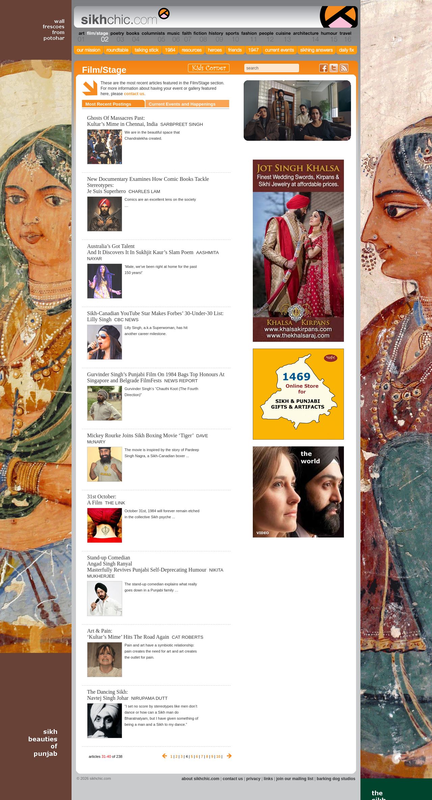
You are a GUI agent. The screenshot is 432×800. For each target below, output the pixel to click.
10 (218, 756)
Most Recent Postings (108, 104)
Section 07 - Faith (186, 37)
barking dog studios (336, 778)
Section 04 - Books (132, 37)
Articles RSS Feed (344, 68)
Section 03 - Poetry (116, 37)
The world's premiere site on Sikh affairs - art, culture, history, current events (124, 17)
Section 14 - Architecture (305, 37)
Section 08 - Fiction (199, 37)
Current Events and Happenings (182, 104)
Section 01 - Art (79, 37)
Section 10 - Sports (232, 37)
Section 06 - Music (173, 37)
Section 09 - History (215, 37)
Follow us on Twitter (333, 68)
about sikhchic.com (200, 778)
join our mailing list (295, 778)
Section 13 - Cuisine (283, 37)
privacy (253, 778)
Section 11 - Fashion (249, 37)
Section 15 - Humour (328, 37)
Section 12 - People (266, 37)
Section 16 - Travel (344, 37)
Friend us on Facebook (323, 68)
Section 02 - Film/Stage (97, 37)
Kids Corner (209, 68)
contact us (134, 93)
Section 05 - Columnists (153, 37)
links (268, 778)
